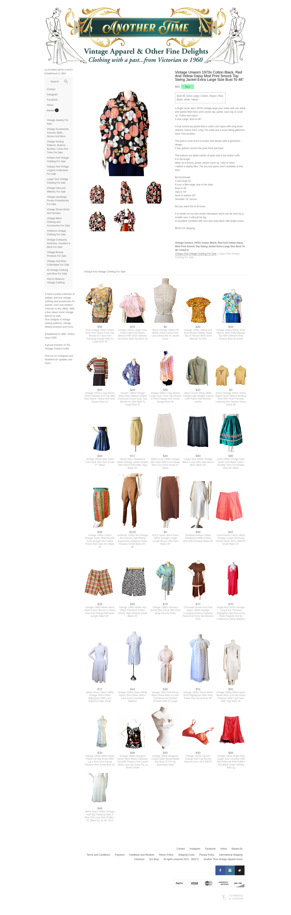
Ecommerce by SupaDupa (236, 897)
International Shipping (230, 854)
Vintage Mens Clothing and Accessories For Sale (58, 222)
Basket (51, 110)
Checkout (139, 859)
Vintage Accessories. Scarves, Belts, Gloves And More (58, 133)
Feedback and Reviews (141, 854)
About (50, 105)
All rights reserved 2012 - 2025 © (181, 859)
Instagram (52, 94)
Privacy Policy (206, 854)
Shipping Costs (186, 854)
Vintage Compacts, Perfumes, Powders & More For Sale (58, 243)
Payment (119, 854)
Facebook (52, 99)
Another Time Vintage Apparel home (222, 859)
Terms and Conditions (98, 854)
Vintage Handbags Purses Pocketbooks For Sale (58, 201)
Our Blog (154, 859)
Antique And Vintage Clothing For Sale (195, 253)
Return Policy (166, 854)
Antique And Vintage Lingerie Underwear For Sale (58, 170)
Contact (51, 89)
